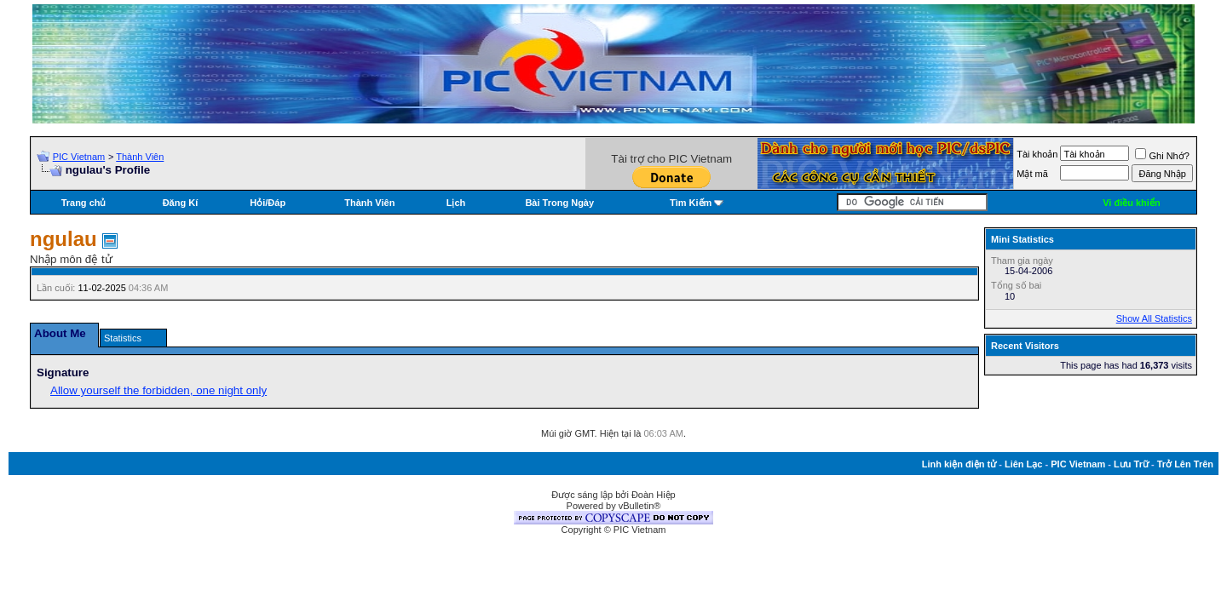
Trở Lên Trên (1185, 464)
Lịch (456, 203)
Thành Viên (140, 157)
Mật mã (1032, 174)
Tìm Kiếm (690, 203)
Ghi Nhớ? (1162, 156)
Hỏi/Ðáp (267, 203)
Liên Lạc (1024, 464)
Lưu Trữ (1131, 464)
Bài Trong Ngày (559, 203)
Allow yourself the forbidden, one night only (158, 390)
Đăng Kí (181, 203)
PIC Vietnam (79, 157)
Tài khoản (1037, 154)
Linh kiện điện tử (959, 464)
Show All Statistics (1154, 318)
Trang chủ (84, 203)
